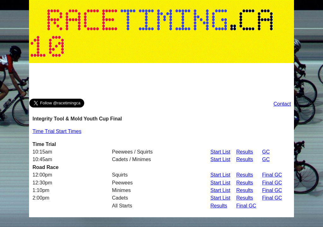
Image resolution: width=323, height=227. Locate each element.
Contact (282, 104)
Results (244, 151)
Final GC (272, 175)
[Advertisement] (161, 82)
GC (266, 151)
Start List (220, 151)
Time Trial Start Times (56, 131)
